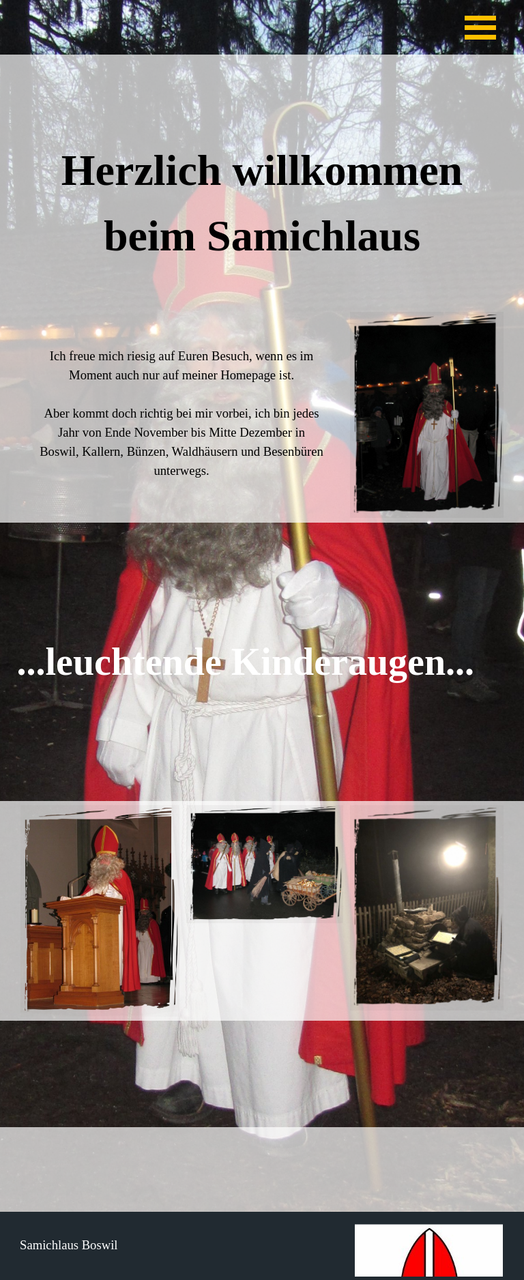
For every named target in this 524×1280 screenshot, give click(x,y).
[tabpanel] (262, 208)
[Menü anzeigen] (480, 27)
